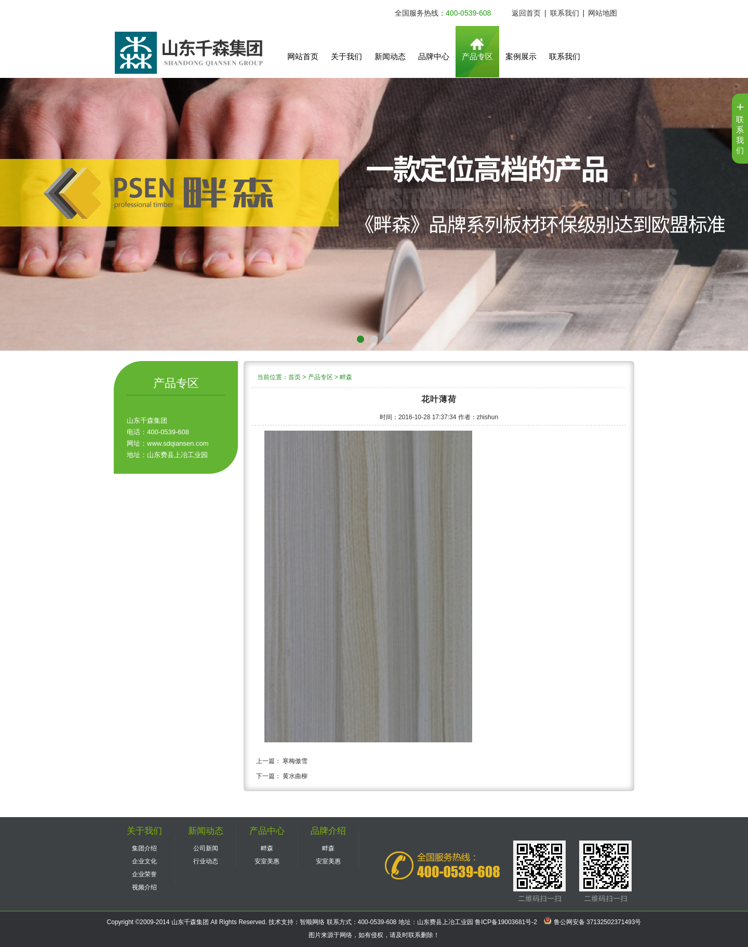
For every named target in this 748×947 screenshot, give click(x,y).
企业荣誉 (144, 874)
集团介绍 (144, 848)
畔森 (346, 377)
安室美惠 (267, 861)
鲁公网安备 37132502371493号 (592, 922)
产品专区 (477, 56)
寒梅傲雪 (295, 761)
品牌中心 (433, 56)
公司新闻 (205, 848)
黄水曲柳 (295, 776)
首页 (294, 377)
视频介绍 (144, 887)
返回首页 (526, 13)
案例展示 (521, 56)
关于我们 (346, 56)
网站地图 (602, 13)
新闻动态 (390, 56)
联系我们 (564, 13)
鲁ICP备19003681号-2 (505, 922)
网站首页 (302, 56)
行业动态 (205, 861)
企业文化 (144, 861)
